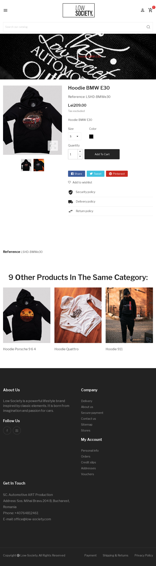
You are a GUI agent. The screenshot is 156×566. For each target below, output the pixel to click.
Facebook (7, 430)
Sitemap (86, 424)
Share (78, 173)
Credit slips (88, 462)
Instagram (17, 430)
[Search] (78, 26)
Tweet (97, 173)
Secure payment (92, 412)
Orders (85, 456)
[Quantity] (73, 154)
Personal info (90, 450)
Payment (90, 555)
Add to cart (102, 154)
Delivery (86, 401)
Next (63, 120)
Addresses (88, 468)
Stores (85, 430)
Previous (2, 120)
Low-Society (28, 555)
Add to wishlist (82, 182)
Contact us (88, 418)
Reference (11, 252)
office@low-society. (29, 519)
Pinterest (119, 173)
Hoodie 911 (114, 349)
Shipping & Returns (115, 555)
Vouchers (87, 474)
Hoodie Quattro (66, 349)
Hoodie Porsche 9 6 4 (19, 349)
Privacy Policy (143, 555)
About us (87, 407)
